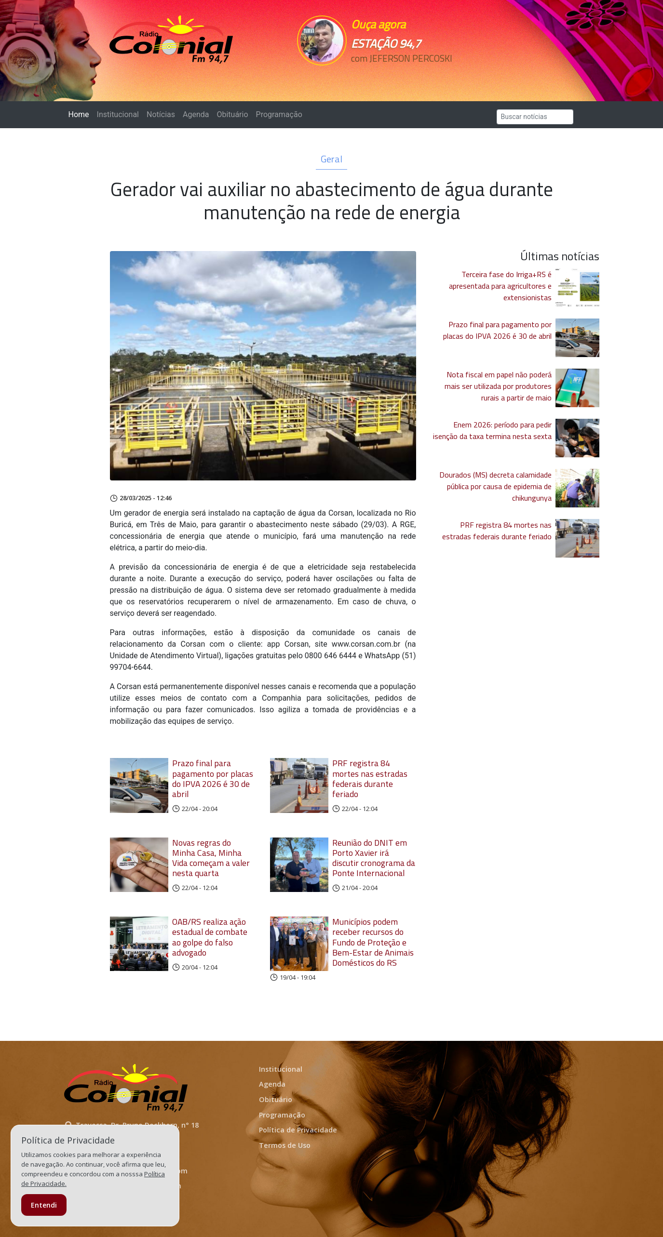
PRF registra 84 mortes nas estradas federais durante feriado (369, 778)
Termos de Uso (285, 1145)
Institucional (118, 114)
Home (80, 114)
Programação (279, 114)
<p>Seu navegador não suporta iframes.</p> (398, 76)
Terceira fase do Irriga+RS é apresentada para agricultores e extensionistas (500, 285)
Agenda (196, 114)
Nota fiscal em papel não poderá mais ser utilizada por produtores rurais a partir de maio (498, 386)
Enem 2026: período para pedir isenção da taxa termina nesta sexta (492, 430)
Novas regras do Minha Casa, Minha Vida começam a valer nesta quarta (211, 857)
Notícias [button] (161, 114)
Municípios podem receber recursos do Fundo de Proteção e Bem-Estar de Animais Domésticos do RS (373, 942)
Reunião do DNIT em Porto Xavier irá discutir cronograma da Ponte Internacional (373, 857)
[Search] (535, 116)
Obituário (232, 114)
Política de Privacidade (298, 1129)
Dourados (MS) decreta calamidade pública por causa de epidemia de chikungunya (495, 486)
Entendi (44, 1205)
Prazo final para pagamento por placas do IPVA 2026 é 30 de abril (212, 778)
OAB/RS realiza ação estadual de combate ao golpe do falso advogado (209, 936)
